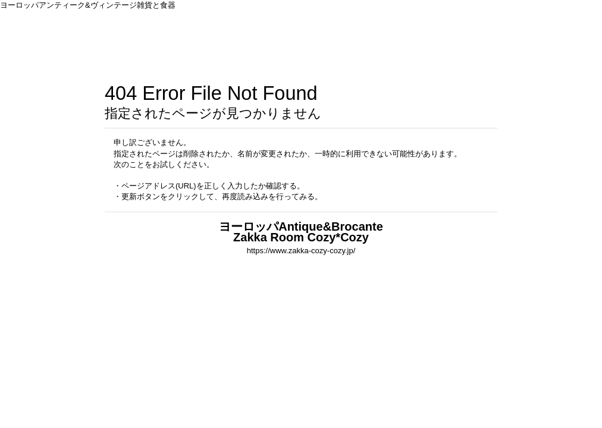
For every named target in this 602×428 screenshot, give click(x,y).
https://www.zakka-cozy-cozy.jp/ (301, 250)
